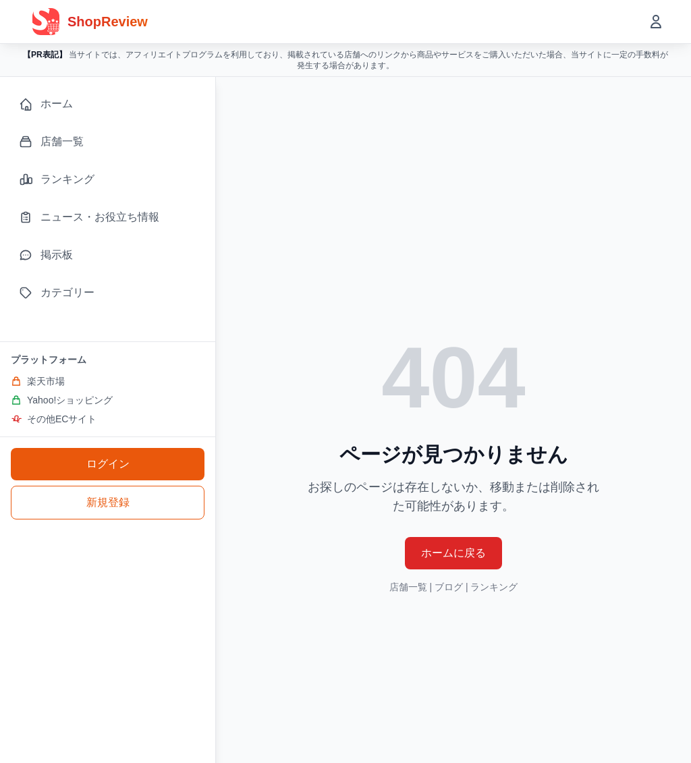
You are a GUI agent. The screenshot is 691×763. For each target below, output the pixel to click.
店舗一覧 (408, 587)
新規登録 (108, 502)
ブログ (449, 587)
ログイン (108, 464)
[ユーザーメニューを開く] (655, 21)
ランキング (494, 587)
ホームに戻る (453, 553)
